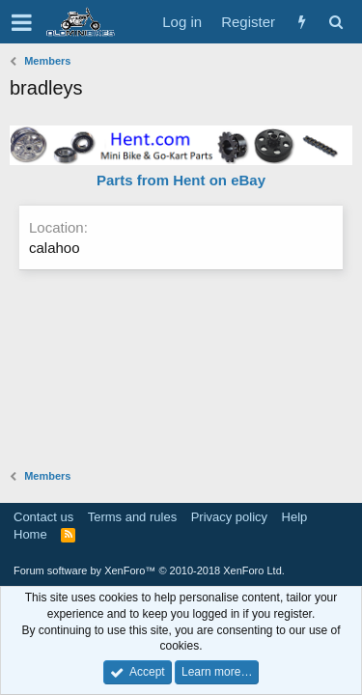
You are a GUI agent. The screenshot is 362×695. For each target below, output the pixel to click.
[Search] (335, 22)
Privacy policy (229, 517)
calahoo (54, 247)
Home (30, 534)
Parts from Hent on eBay (181, 180)
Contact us (43, 517)
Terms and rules (132, 517)
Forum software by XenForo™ (149, 570)
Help (295, 517)
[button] (22, 22)
